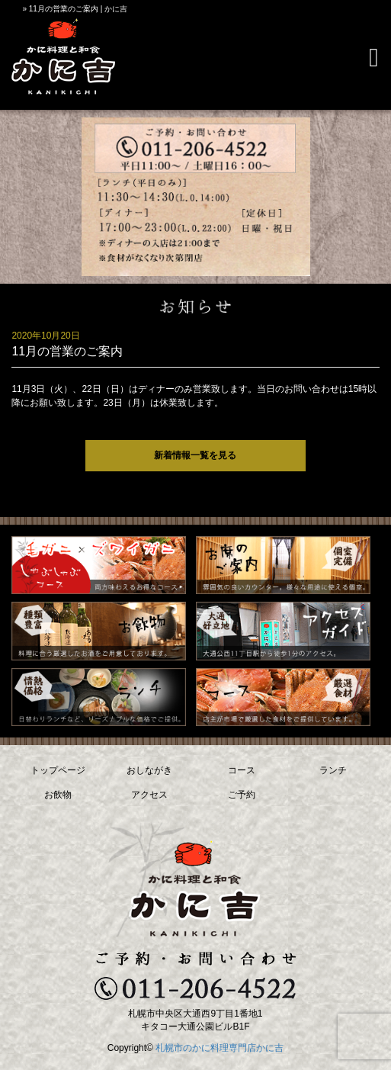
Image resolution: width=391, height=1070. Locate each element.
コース (241, 770)
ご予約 (241, 794)
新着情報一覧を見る (195, 455)
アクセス (149, 794)
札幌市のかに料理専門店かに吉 (219, 1048)
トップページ (57, 770)
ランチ (333, 770)
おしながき (149, 770)
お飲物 (58, 794)
